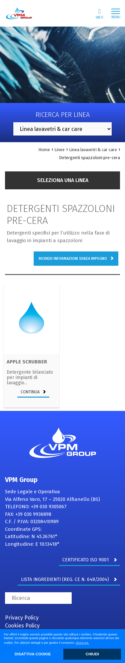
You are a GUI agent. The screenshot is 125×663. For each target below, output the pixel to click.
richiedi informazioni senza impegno (76, 258)
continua (33, 392)
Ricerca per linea (63, 115)
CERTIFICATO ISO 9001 (89, 560)
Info (99, 14)
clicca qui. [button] (82, 642)
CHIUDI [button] (92, 654)
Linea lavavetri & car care (93, 149)
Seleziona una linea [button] (62, 180)
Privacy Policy (22, 618)
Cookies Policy (22, 625)
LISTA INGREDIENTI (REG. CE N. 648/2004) (69, 579)
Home (44, 149)
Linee (59, 149)
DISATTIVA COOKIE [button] (33, 654)
